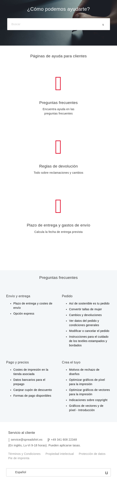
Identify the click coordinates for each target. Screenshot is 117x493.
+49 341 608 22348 (64, 439)
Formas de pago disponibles (32, 395)
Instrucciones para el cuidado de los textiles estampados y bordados (88, 341)
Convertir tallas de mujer (85, 309)
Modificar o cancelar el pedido (89, 331)
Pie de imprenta (18, 458)
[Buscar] (58, 24)
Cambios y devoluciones (85, 315)
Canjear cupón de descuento (32, 390)
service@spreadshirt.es (27, 439)
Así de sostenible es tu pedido (89, 303)
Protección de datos (92, 453)
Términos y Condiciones (24, 453)
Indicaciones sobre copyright (88, 400)
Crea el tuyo (71, 362)
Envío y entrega (18, 296)
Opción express (23, 313)
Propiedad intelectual (59, 453)
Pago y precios (17, 362)
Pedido (67, 296)
